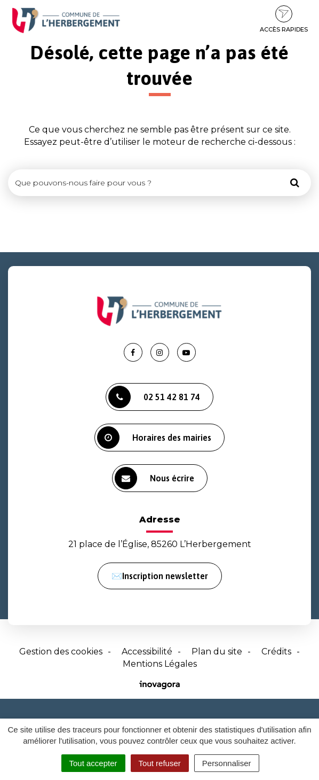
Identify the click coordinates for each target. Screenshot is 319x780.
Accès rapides (284, 19)
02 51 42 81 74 (154, 397)
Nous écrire (154, 478)
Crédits (276, 651)
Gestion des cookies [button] (60, 651)
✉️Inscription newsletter (159, 576)
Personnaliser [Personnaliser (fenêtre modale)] (226, 763)
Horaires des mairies (154, 437)
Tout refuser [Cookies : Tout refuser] (160, 763)
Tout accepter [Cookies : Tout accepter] (93, 763)
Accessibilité (147, 651)
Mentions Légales (160, 664)
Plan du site (217, 651)
